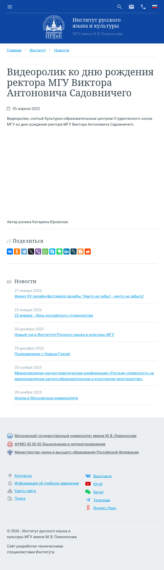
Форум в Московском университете (46, 398)
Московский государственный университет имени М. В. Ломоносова (75, 436)
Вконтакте (102, 476)
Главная (14, 50)
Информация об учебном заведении (46, 483)
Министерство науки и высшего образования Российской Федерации (76, 452)
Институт (38, 50)
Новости (61, 50)
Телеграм (101, 500)
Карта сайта (25, 491)
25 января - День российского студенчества (53, 315)
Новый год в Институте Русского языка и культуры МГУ (64, 334)
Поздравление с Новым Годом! (42, 354)
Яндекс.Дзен (104, 508)
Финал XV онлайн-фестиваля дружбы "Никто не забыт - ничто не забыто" (79, 296)
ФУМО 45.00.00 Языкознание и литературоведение (59, 444)
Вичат (98, 492)
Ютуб (97, 484)
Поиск (20, 498)
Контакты (23, 475)
